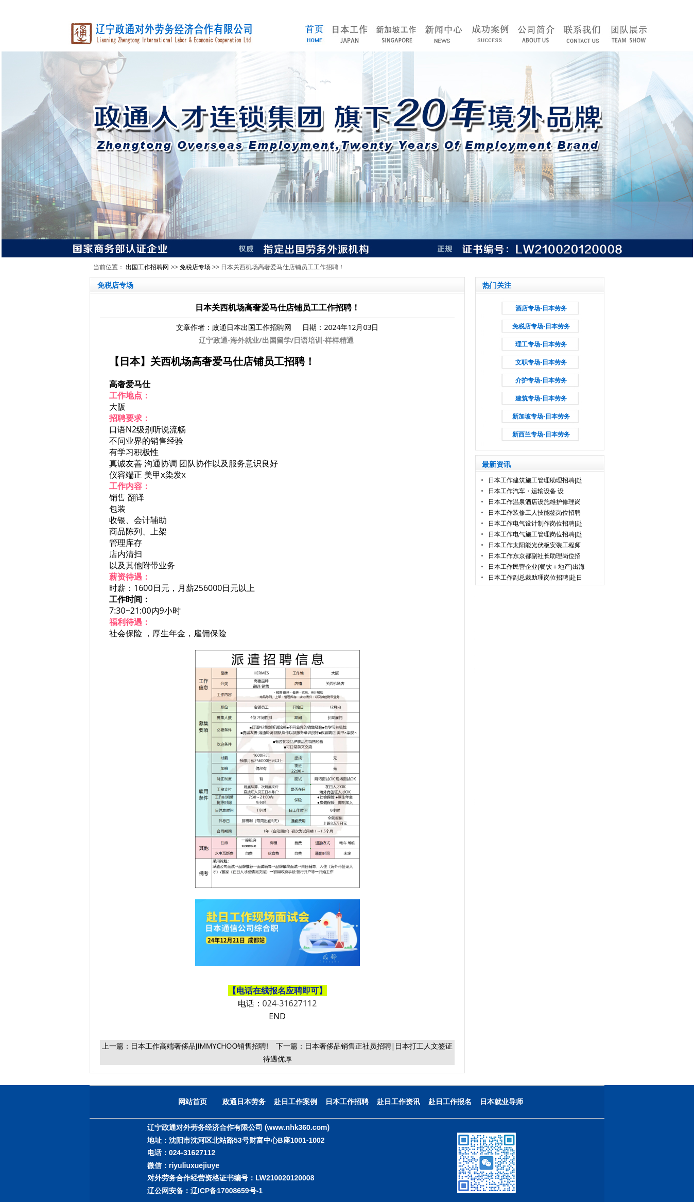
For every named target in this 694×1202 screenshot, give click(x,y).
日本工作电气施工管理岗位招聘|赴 (535, 534)
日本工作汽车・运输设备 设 (526, 491)
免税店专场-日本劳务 (541, 326)
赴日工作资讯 (398, 1102)
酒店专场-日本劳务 (541, 308)
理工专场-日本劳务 (541, 344)
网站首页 (192, 1102)
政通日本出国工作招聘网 (251, 327)
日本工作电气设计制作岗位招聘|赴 (535, 523)
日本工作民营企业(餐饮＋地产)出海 (536, 566)
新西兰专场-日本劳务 (541, 434)
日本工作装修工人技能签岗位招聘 (534, 512)
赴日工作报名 (450, 1102)
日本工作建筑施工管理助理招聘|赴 (535, 480)
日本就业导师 (501, 1102)
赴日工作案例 (295, 1102)
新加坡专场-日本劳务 (541, 416)
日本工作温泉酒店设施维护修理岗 (534, 502)
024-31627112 (290, 1003)
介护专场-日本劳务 (541, 380)
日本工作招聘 (347, 1102)
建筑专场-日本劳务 (541, 398)
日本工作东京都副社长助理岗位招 (534, 556)
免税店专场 (195, 267)
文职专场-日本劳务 (541, 362)
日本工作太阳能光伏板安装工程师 (534, 545)
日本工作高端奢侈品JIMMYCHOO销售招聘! (199, 1046)
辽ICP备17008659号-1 (226, 1191)
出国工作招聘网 (147, 267)
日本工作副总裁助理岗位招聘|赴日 (535, 577)
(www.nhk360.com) (297, 1127)
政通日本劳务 (244, 1102)
